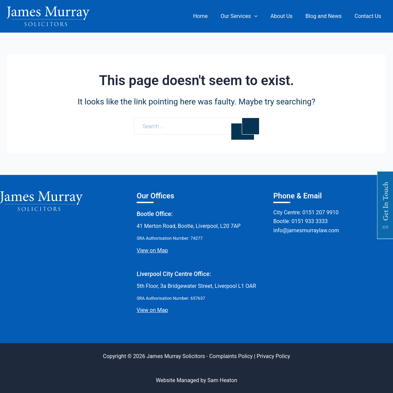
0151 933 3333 (310, 221)
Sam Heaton (222, 380)
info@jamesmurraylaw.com (306, 230)
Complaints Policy (231, 356)
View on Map (152, 250)
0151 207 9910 (320, 212)
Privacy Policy (273, 356)
